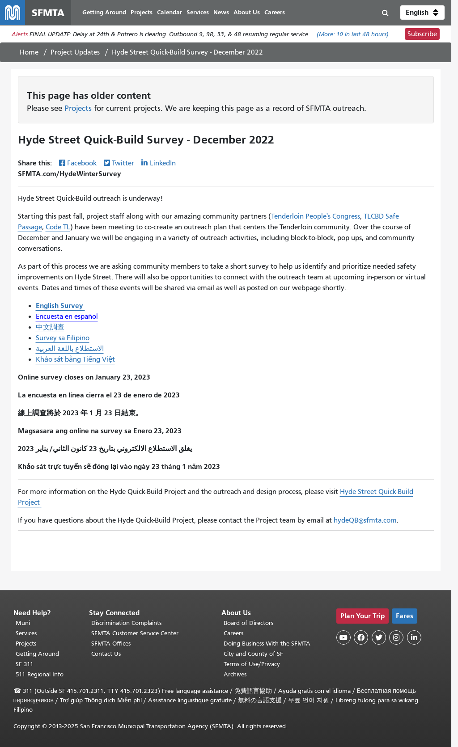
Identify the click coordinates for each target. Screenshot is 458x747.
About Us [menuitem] (246, 12)
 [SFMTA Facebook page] (361, 637)
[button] (422, 12)
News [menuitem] (221, 12)
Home (29, 52)
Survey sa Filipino (62, 338)
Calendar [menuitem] (169, 12)
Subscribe (422, 34)
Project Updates (75, 52)
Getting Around (37, 654)
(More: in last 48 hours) (353, 34)
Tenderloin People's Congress (315, 216)
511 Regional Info (40, 674)
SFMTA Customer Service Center (134, 633)
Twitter (123, 163)
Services (26, 633)
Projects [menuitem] (142, 12)
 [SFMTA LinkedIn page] (414, 637)
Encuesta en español (67, 316)
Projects (78, 108)
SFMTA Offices (111, 643)
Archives (235, 674)
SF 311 (25, 664)
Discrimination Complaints (126, 623)
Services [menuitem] (198, 12)
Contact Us (106, 654)
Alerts (20, 34)
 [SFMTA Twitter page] (378, 637)
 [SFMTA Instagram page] (396, 637)
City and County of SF (253, 654)
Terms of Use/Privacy (252, 664)
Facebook (82, 163)
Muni (23, 623)
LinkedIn (163, 163)
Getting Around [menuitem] (104, 12)
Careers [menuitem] (274, 12)
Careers (233, 633)
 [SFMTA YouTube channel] (343, 637)
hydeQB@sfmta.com (365, 520)
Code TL (58, 227)
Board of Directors (248, 623)
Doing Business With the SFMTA (267, 643)
